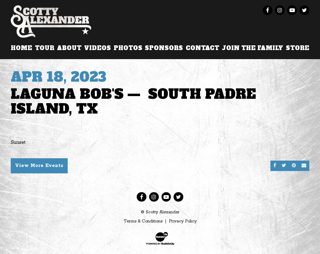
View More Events (39, 166)
